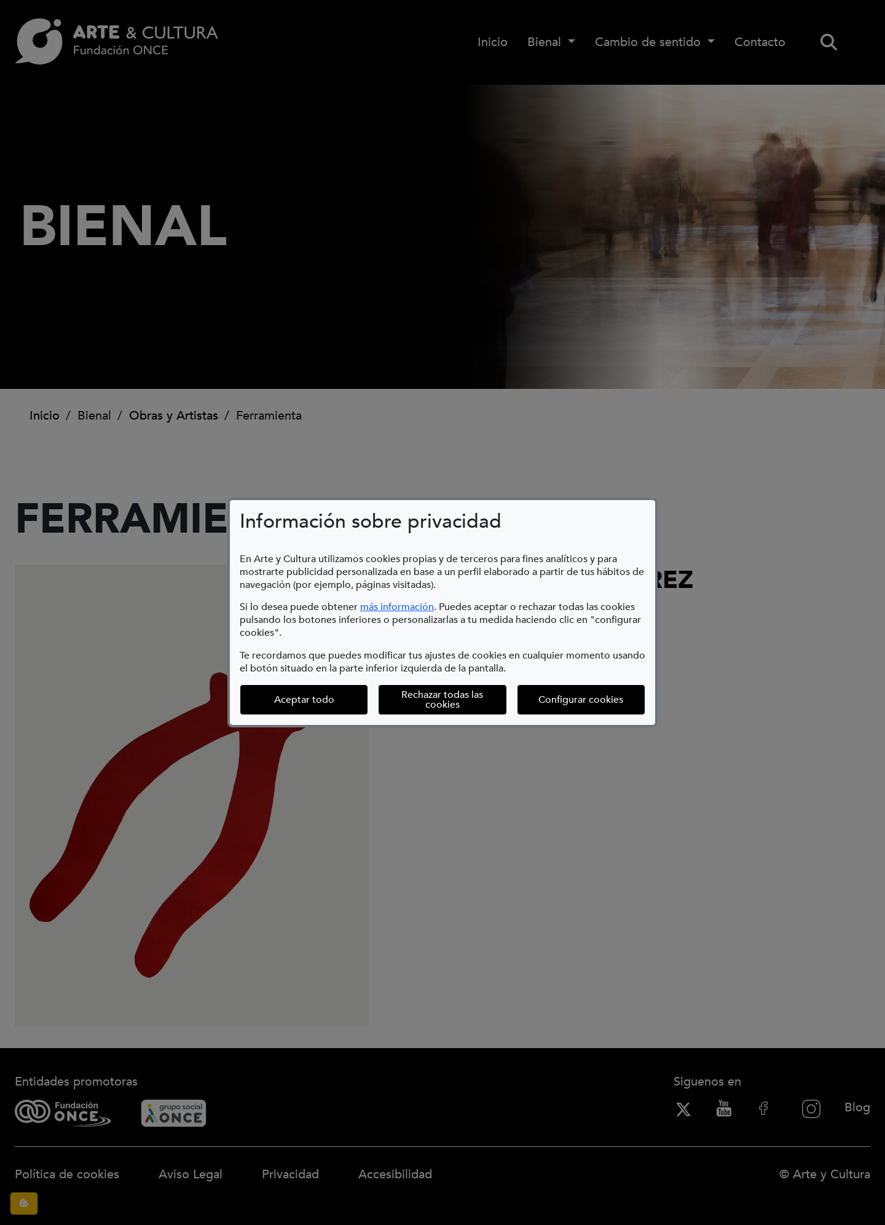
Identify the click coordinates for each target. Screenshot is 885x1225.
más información (397, 607)
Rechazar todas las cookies (442, 699)
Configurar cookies (591, 699)
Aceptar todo (304, 699)
